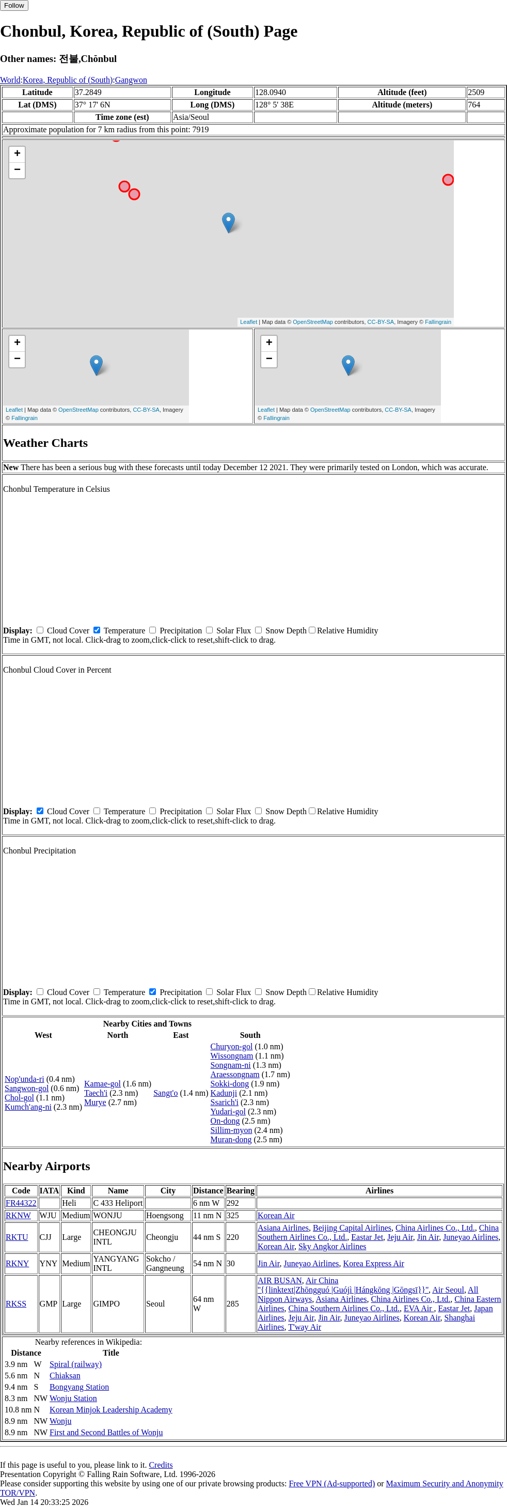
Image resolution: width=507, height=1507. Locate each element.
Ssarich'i (225, 1102)
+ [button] (17, 154)
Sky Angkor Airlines (332, 1246)
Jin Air (428, 1237)
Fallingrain (438, 322)
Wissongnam (232, 1055)
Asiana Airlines (283, 1227)
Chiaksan (65, 1375)
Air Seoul (448, 1289)
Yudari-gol (228, 1111)
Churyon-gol (232, 1046)
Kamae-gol (102, 1083)
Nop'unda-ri (24, 1079)
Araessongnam (235, 1074)
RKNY (17, 1263)
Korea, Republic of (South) (68, 79)
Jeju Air (400, 1237)
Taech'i (95, 1093)
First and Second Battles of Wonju (106, 1432)
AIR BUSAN (280, 1280)
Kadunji (224, 1093)
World (10, 79)
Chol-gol (19, 1097)
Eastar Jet (367, 1237)
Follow (14, 5)
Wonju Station (73, 1398)
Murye (95, 1102)
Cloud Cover (68, 630)
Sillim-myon (231, 1130)
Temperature (125, 630)
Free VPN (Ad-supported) (332, 1483)
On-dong (225, 1120)
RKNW (18, 1215)
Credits (160, 1465)
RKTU (17, 1237)
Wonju (60, 1421)
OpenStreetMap (313, 322)
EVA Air (419, 1308)
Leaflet (248, 322)
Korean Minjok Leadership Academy (111, 1409)
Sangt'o (165, 1093)
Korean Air (276, 1215)
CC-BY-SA (381, 322)
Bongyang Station (79, 1386)
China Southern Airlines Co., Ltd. (344, 1308)
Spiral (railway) (76, 1364)
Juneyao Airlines (470, 1237)
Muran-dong (231, 1139)
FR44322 (21, 1203)
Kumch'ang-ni (28, 1106)
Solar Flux (233, 630)
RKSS (16, 1303)
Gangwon (131, 79)
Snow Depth (286, 630)
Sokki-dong (230, 1083)
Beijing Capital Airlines (352, 1227)
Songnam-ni (231, 1065)
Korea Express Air (373, 1263)
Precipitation (181, 630)
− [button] (17, 170)
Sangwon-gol (27, 1088)
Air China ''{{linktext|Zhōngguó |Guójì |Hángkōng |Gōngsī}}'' (343, 1285)
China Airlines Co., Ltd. (435, 1227)
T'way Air (304, 1327)
